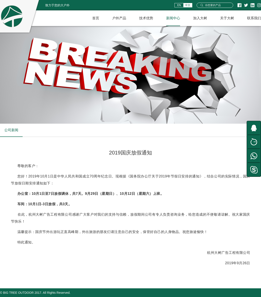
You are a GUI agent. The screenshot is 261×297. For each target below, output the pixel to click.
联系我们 (254, 18)
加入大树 (200, 18)
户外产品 (119, 18)
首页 (95, 18)
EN (179, 5)
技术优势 (146, 18)
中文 (187, 5)
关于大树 (227, 18)
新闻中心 (173, 18)
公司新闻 (11, 130)
